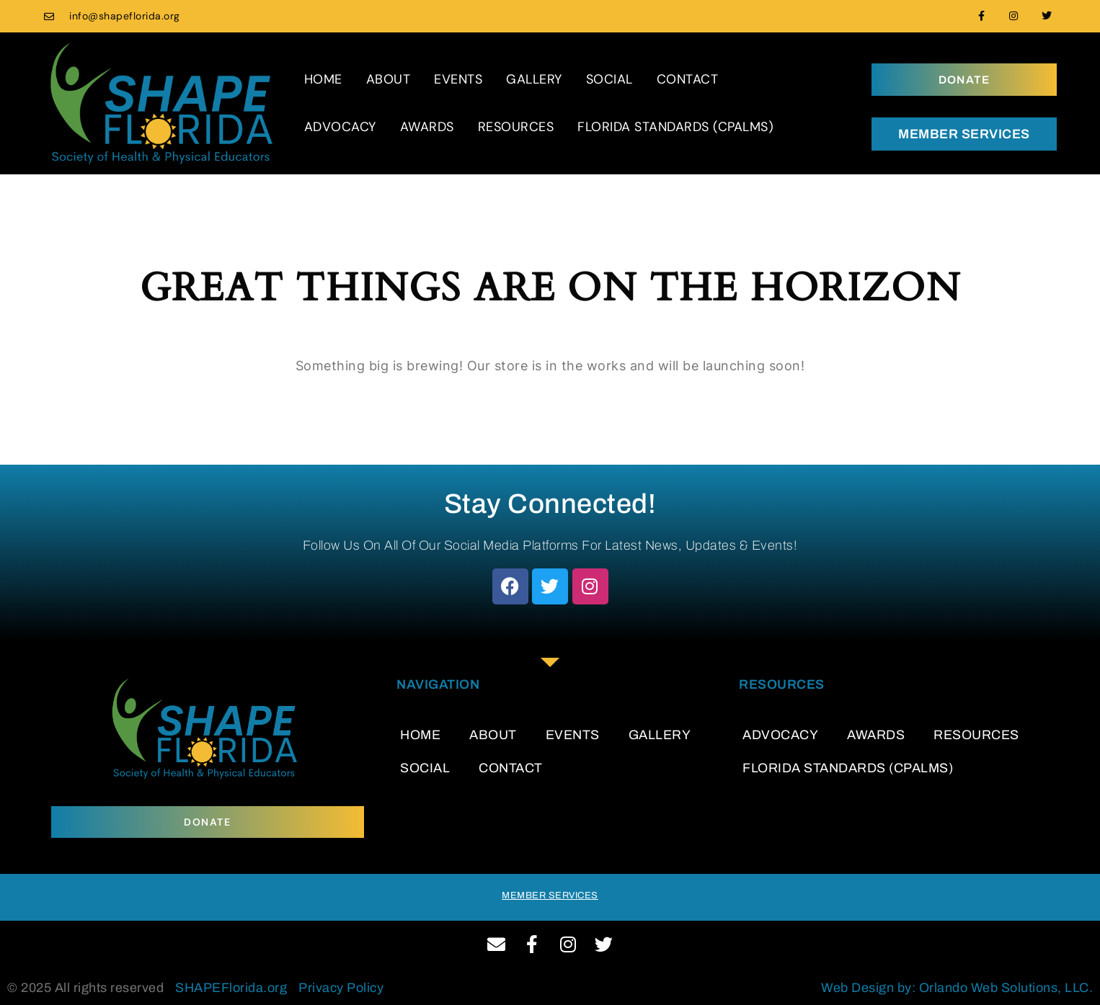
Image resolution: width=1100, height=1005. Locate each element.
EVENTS (458, 79)
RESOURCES (516, 126)
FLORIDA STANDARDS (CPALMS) (675, 126)
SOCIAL (609, 79)
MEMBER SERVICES (964, 134)
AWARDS (427, 126)
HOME (323, 79)
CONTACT (688, 79)
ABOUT (388, 79)
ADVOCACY (340, 126)
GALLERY (534, 79)
